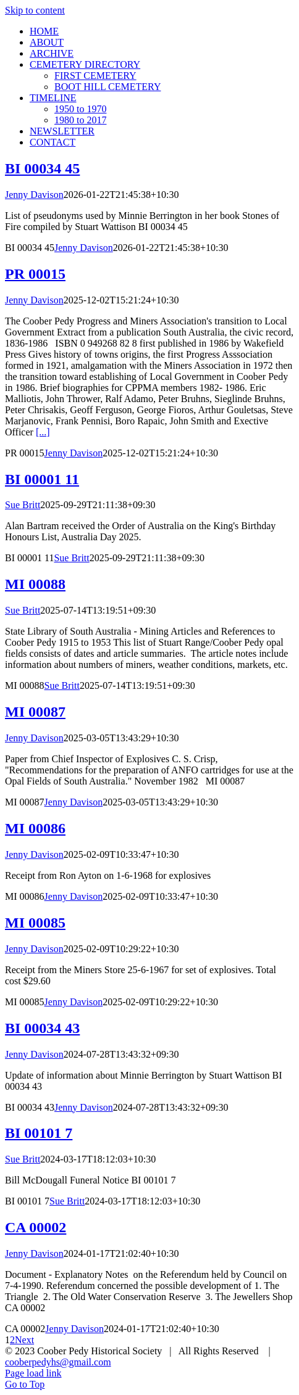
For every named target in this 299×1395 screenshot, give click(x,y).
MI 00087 (35, 712)
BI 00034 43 (42, 1028)
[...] (43, 432)
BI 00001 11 (42, 479)
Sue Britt (22, 505)
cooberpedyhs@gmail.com (58, 1362)
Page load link (33, 1373)
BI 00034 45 (42, 168)
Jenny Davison (34, 194)
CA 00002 (35, 1227)
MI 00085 (35, 923)
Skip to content (35, 10)
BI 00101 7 (38, 1133)
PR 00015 (35, 274)
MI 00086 (35, 828)
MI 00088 (35, 584)
